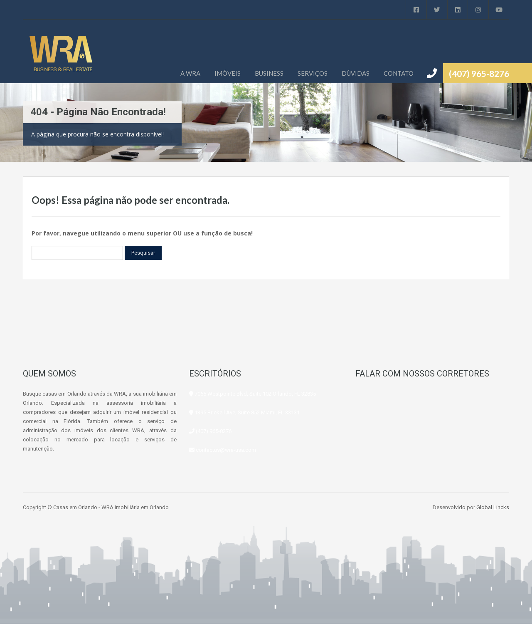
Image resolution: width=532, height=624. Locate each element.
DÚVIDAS (355, 73)
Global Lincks (492, 507)
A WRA (190, 73)
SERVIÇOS (313, 73)
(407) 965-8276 (479, 73)
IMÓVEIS (227, 73)
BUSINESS (269, 73)
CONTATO (399, 73)
